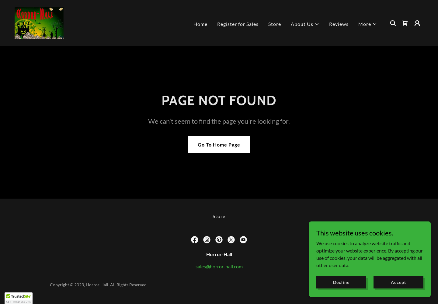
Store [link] (274, 24)
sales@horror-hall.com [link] (219, 266)
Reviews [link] (339, 24)
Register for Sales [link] (238, 24)
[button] (305, 24)
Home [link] (200, 24)
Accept (398, 282)
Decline (341, 282)
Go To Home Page (219, 144)
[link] (39, 22)
